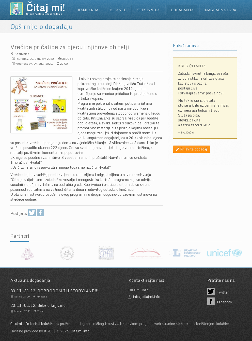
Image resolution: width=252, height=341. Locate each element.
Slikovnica (148, 10)
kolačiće (48, 323)
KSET (48, 331)
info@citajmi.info (146, 296)
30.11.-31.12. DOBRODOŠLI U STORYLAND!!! (54, 291)
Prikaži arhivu (186, 45)
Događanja (182, 10)
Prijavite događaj (191, 149)
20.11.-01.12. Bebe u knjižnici (38, 305)
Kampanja (88, 10)
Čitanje (118, 10)
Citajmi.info (19, 323)
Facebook (219, 301)
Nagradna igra (220, 10)
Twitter (218, 291)
